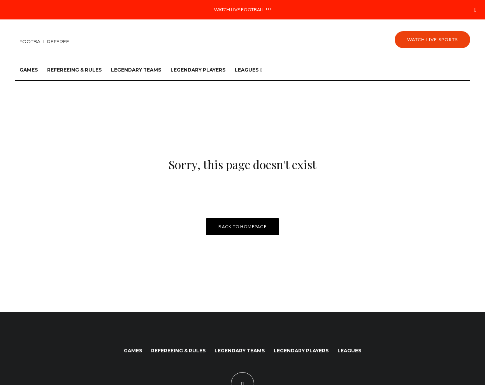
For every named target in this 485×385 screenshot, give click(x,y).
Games (28, 70)
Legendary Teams (136, 70)
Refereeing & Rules (74, 70)
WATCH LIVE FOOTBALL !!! (242, 9)
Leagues (246, 70)
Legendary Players (197, 70)
